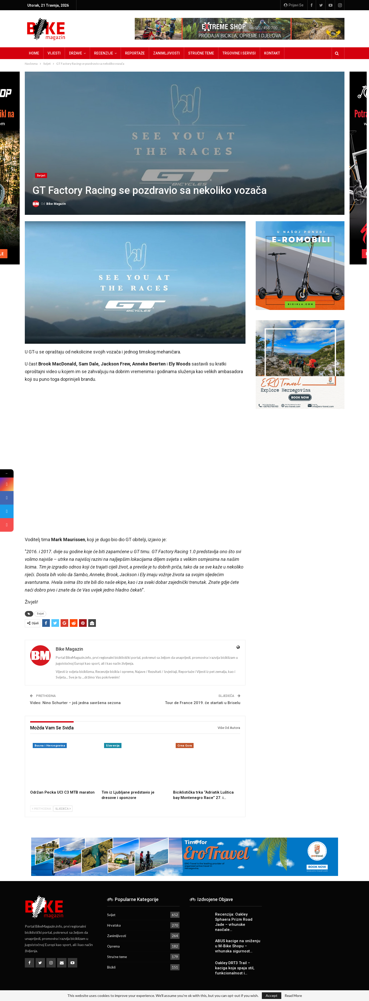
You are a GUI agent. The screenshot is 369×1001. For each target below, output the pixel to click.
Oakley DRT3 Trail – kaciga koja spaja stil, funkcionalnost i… (234, 968)
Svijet (41, 175)
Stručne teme (201, 53)
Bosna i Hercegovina (50, 745)
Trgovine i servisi (239, 53)
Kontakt (272, 53)
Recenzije (103, 53)
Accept (271, 995)
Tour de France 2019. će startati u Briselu (202, 702)
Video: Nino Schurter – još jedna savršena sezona (75, 702)
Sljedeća (63, 808)
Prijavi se (294, 5)
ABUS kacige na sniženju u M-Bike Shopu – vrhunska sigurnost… (237, 946)
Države (75, 53)
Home (34, 53)
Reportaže (135, 53)
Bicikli (111, 967)
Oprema (113, 946)
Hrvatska (114, 925)
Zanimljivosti (166, 53)
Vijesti (54, 53)
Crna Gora (184, 745)
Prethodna (41, 808)
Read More (293, 995)
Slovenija (113, 745)
